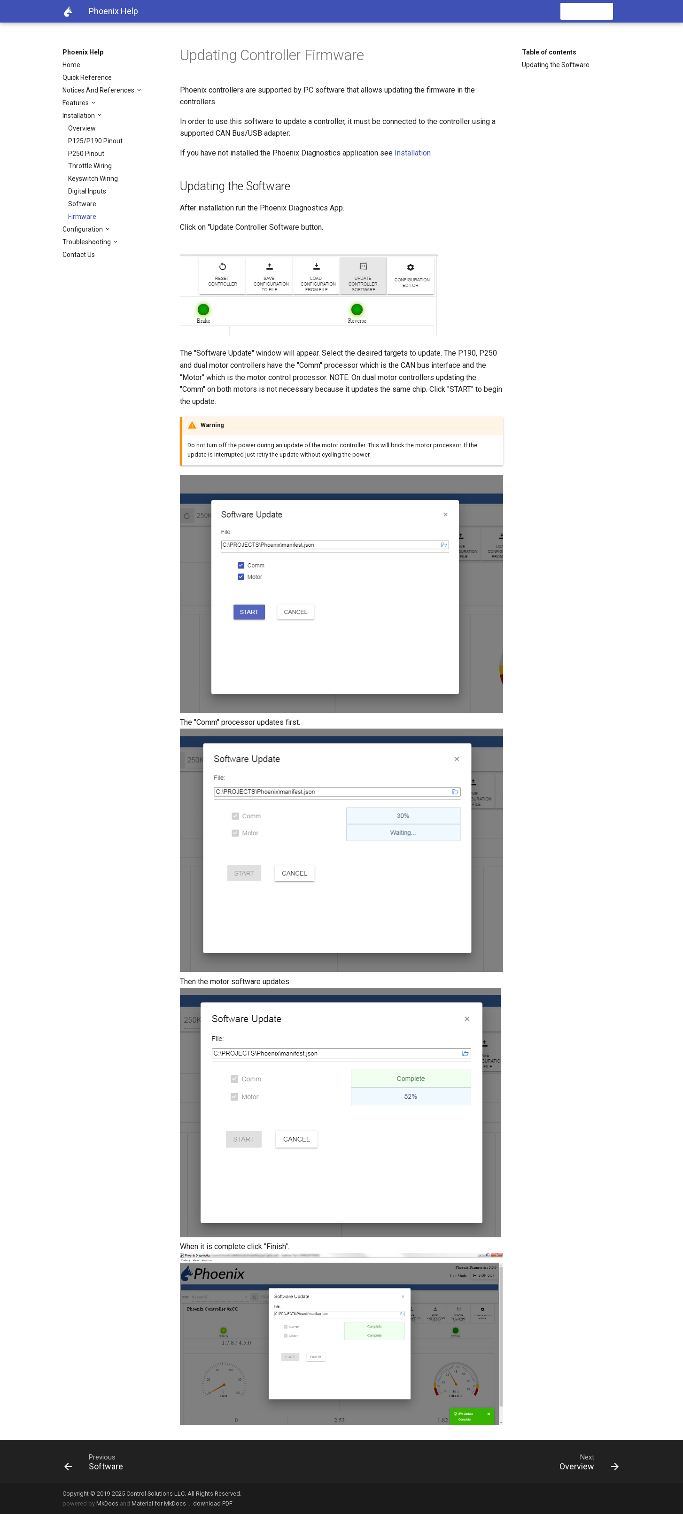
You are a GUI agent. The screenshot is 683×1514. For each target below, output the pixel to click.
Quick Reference (87, 77)
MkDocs (107, 1503)
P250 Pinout (86, 153)
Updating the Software (556, 65)
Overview (82, 128)
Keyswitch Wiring (93, 178)
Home (71, 65)
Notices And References (99, 90)
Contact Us (78, 254)
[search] (559, 11)
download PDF (213, 1503)
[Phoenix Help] (68, 11)
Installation (79, 115)
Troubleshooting (87, 242)
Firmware (82, 216)
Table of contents (549, 52)
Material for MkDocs (159, 1503)
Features (76, 103)
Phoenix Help (82, 52)
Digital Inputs (87, 191)
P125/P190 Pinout (95, 141)
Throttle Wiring (90, 166)
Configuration (83, 229)
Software (82, 204)
